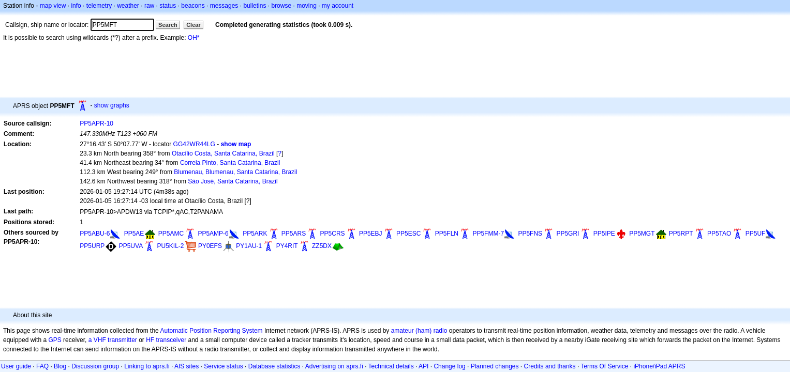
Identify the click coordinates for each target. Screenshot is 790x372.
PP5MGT (641, 233)
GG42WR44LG (194, 144)
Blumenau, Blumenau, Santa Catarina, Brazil (235, 172)
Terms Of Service (604, 366)
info (76, 5)
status (167, 5)
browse (281, 5)
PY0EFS (210, 246)
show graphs (111, 105)
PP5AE (134, 233)
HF (150, 340)
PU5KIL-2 (170, 246)
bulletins (254, 5)
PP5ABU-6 (95, 233)
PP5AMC (171, 233)
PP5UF (756, 233)
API (423, 366)
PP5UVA (131, 246)
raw (149, 5)
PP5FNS (530, 233)
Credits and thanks (550, 366)
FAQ (42, 366)
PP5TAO (719, 233)
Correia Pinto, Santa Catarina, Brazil (230, 162)
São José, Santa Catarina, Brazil (232, 181)
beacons (192, 5)
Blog (60, 366)
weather (128, 5)
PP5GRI (567, 233)
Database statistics (274, 366)
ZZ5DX (322, 246)
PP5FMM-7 (488, 233)
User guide (16, 366)
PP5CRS (332, 233)
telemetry (99, 5)
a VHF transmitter (112, 340)
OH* (194, 37)
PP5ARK (255, 233)
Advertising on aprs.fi (334, 366)
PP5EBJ (370, 233)
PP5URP (92, 246)
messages (224, 5)
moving (306, 5)
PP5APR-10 (96, 123)
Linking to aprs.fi (146, 366)
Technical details (391, 366)
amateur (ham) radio (419, 330)
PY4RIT (287, 246)
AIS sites (186, 366)
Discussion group (95, 366)
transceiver (171, 340)
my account (337, 5)
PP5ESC (408, 233)
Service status (223, 366)
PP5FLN (446, 233)
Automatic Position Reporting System (211, 330)
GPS (54, 340)
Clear (193, 25)
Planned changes (495, 366)
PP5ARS (293, 233)
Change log (449, 366)
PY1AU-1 (249, 246)
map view (53, 5)
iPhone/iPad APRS (659, 366)
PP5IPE (604, 233)
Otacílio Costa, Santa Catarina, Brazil (223, 153)
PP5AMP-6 (213, 233)
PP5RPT (681, 233)
